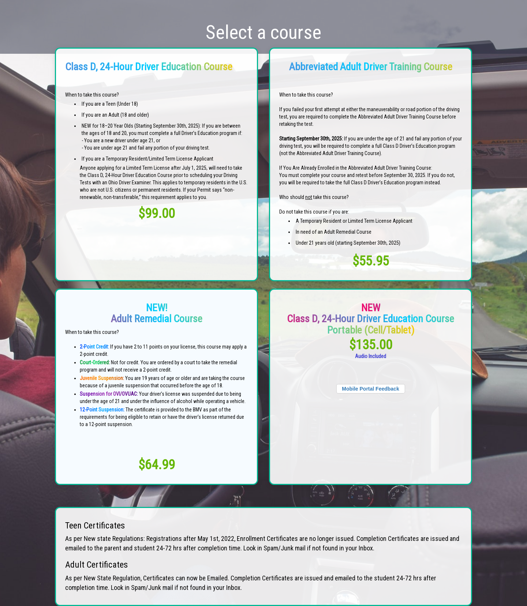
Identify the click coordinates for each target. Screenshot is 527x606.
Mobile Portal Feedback (370, 389)
